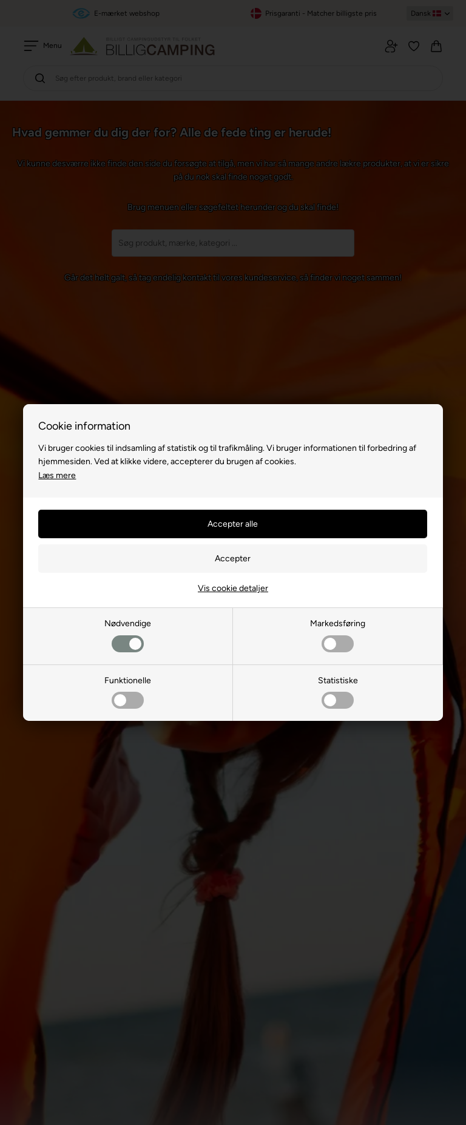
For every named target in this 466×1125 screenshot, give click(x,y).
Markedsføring (337, 635)
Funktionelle (127, 692)
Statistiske (338, 692)
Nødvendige (127, 635)
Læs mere (57, 475)
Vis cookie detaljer (233, 588)
